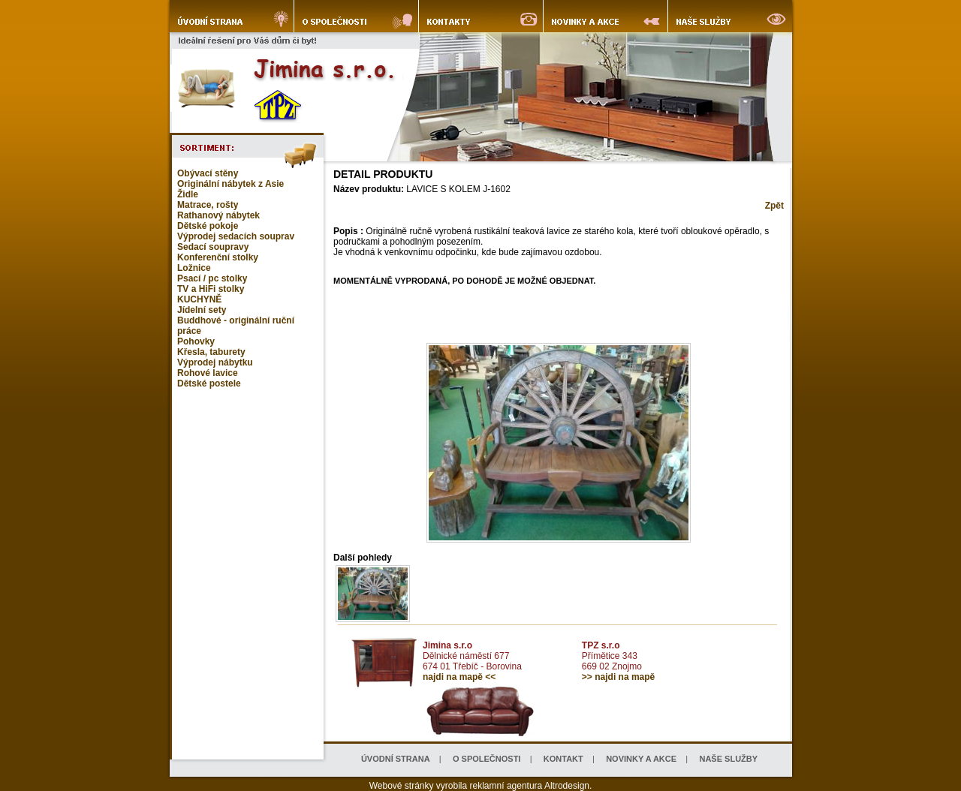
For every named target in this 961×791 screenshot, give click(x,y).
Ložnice (194, 268)
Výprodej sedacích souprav (235, 236)
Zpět (774, 205)
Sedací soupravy (213, 247)
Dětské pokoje (207, 226)
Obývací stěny (207, 173)
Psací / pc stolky (212, 278)
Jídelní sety (201, 310)
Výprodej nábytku (215, 362)
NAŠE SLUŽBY (728, 758)
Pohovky (196, 341)
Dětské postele (209, 383)
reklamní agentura (506, 785)
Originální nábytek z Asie (230, 184)
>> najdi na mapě (618, 677)
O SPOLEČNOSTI (486, 758)
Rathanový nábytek (218, 215)
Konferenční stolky (217, 257)
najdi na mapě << (459, 677)
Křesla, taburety (211, 352)
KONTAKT (563, 758)
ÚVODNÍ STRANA (395, 758)
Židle (187, 194)
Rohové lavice (207, 373)
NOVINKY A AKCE (641, 758)
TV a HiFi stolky (210, 289)
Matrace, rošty (207, 205)
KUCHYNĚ (199, 299)
